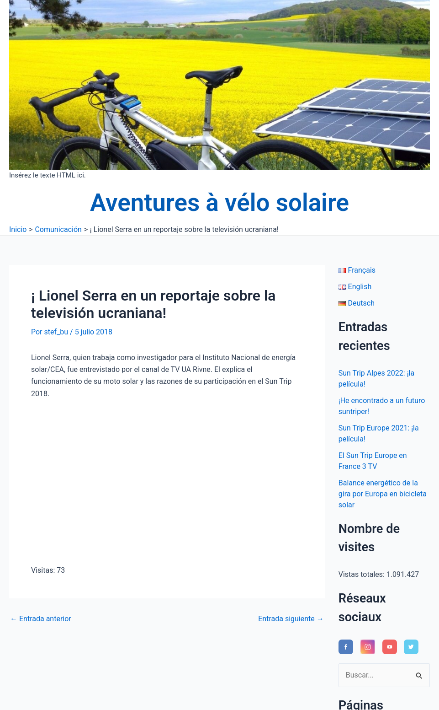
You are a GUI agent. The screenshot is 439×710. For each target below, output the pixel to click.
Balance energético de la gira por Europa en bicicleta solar (383, 494)
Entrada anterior (40, 619)
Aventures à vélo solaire (219, 202)
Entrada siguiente (291, 619)
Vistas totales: (362, 574)
